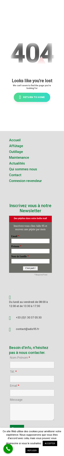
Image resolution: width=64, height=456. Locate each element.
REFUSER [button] (32, 450)
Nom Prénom (20, 357)
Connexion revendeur (25, 181)
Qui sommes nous (23, 169)
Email (14, 385)
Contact (15, 175)
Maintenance (19, 157)
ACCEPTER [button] (50, 443)
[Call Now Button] (8, 448)
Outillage (16, 152)
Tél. (13, 371)
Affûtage (16, 146)
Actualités (17, 163)
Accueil (15, 140)
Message (16, 399)
